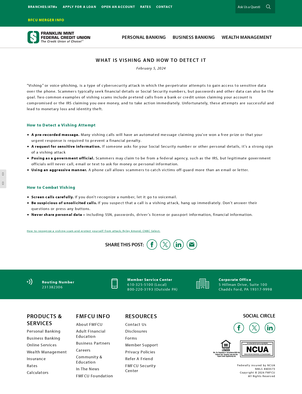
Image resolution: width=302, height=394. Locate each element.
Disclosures (136, 331)
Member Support (141, 344)
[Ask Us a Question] (249, 6)
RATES (145, 7)
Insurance (36, 358)
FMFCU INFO (93, 316)
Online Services (42, 344)
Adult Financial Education (90, 334)
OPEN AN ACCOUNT (118, 7)
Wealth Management (47, 351)
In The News (87, 369)
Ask (268, 6)
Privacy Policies (140, 351)
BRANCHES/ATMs (43, 7)
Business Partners (93, 343)
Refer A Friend (139, 358)
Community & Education (89, 359)
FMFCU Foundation (94, 375)
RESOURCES (141, 316)
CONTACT (164, 7)
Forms (131, 338)
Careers (83, 350)
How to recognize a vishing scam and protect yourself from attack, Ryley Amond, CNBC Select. (93, 231)
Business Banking (43, 338)
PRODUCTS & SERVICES (45, 319)
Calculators (38, 372)
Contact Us (135, 324)
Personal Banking (43, 331)
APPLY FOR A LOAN (79, 7)
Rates (32, 365)
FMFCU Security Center (140, 368)
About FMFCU (89, 324)
